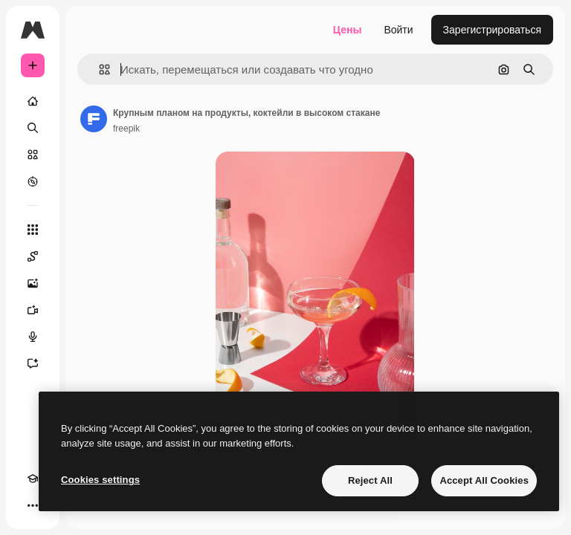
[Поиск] (33, 128)
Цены (347, 30)
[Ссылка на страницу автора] (93, 119)
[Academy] (33, 478)
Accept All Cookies (484, 480)
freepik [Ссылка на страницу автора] (126, 128)
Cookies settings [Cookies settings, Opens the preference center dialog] (100, 479)
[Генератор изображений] (33, 283)
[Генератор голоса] (33, 336)
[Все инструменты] (33, 229)
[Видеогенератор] (33, 310)
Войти (398, 30)
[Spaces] (33, 256)
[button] (98, 69)
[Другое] (33, 505)
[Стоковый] (33, 154)
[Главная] (33, 101)
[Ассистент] (33, 363)
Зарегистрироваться (492, 30)
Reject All (370, 480)
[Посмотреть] (33, 181)
